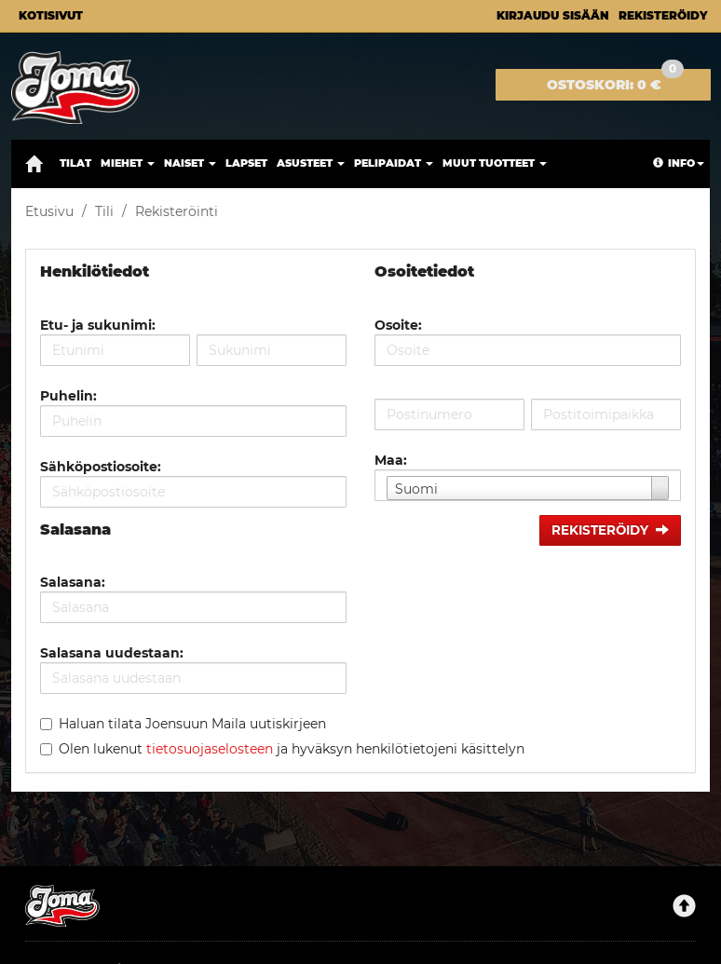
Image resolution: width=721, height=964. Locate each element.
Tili (104, 211)
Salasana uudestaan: (112, 653)
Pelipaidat (393, 163)
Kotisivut (51, 15)
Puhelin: (68, 395)
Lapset (246, 163)
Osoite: (398, 325)
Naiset (190, 163)
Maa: (390, 460)
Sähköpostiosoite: (100, 466)
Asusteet (311, 163)
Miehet (128, 163)
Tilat (75, 163)
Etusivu (49, 211)
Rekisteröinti (176, 211)
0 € (615, 81)
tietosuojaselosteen (209, 748)
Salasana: (72, 582)
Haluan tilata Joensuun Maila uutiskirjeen (192, 723)
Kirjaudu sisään (553, 15)
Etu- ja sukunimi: (98, 325)
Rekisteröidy (663, 15)
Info (678, 163)
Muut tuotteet (494, 163)
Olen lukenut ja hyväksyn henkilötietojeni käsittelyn (291, 748)
